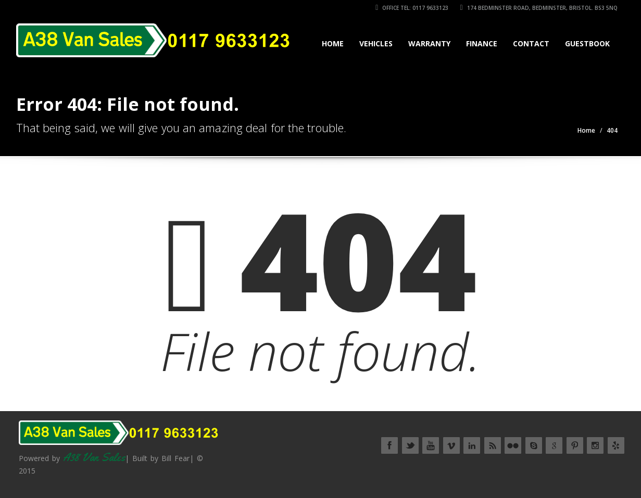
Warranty (429, 43)
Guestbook (587, 43)
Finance (481, 43)
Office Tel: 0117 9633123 (411, 7)
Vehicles (376, 43)
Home (333, 43)
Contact (531, 43)
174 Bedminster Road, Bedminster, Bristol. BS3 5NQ (538, 7)
